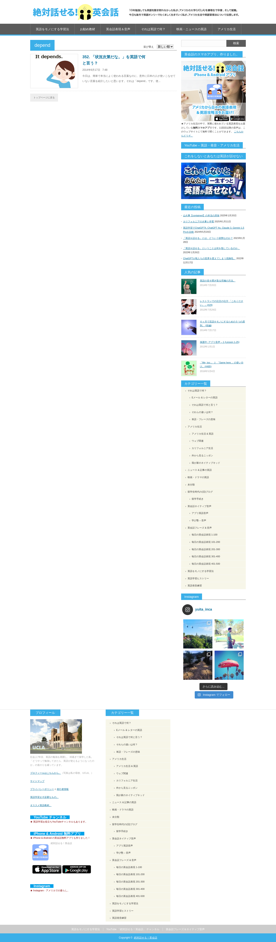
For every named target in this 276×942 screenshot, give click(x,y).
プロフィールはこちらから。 (45, 773)
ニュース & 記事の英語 (200, 470)
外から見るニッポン (202, 455)
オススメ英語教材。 (41, 805)
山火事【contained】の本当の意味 (201, 215)
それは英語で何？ (153, 29)
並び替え (148, 46)
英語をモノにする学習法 (52, 29)
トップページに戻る (44, 97)
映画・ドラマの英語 (198, 477)
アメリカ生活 (227, 29)
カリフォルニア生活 (202, 448)
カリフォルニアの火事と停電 (198, 221)
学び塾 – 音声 (199, 520)
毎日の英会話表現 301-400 (206, 556)
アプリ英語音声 (200, 513)
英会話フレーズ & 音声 (200, 527)
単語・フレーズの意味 (203, 419)
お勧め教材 (87, 29)
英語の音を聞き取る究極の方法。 (217, 280)
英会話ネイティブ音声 (199, 506)
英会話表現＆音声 (118, 29)
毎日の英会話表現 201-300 (206, 549)
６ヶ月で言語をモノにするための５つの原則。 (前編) (222, 323)
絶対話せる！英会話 (145, 937)
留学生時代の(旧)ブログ (200, 491)
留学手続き (198, 499)
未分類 (191, 484)
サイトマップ (37, 781)
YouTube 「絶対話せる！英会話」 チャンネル (132, 929)
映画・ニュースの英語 (191, 29)
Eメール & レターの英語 (205, 397)
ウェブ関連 (198, 441)
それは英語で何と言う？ (205, 404)
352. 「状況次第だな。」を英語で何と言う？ (113, 60)
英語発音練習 (195, 585)
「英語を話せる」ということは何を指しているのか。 (211, 248)
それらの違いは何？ (202, 412)
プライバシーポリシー (42, 789)
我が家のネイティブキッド (206, 463)
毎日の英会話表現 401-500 (206, 563)
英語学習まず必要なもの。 (44, 797)
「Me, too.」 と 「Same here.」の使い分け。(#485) (221, 364)
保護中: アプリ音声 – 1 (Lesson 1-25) (219, 342)
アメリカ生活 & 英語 (202, 433)
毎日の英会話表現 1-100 (204, 534)
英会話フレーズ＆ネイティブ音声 (185, 929)
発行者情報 (63, 789)
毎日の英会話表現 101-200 (206, 542)
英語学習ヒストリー (198, 578)
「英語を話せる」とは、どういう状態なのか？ (208, 238)
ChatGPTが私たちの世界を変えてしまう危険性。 (209, 258)
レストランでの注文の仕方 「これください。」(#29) (221, 303)
